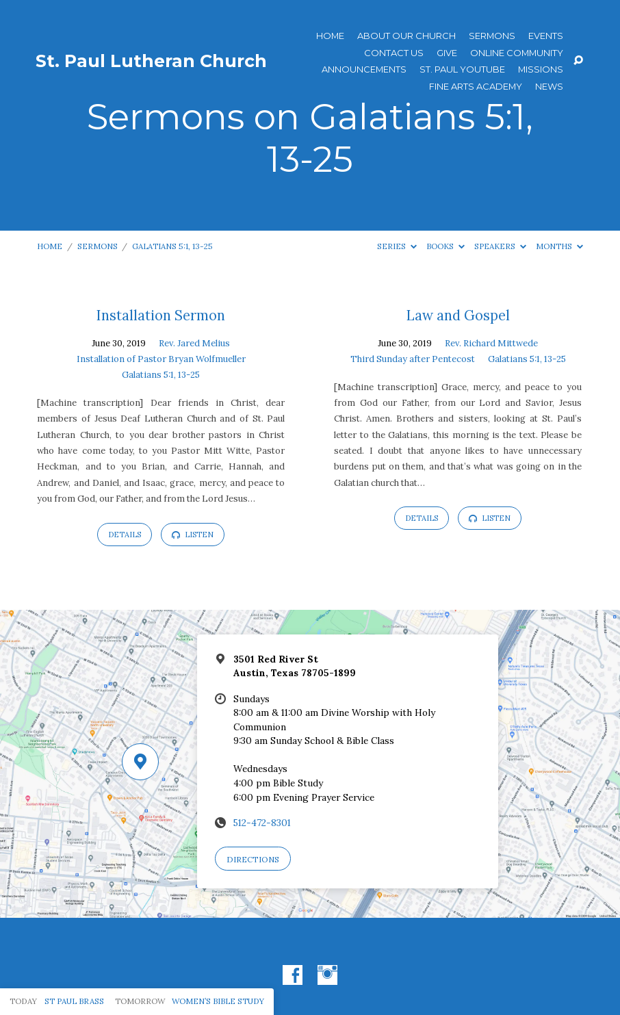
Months (559, 246)
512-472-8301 (262, 823)
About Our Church (406, 35)
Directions (253, 859)
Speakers (500, 246)
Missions (540, 69)
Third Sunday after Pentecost (412, 359)
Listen (193, 534)
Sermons (492, 35)
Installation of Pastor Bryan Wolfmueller (161, 359)
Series (397, 246)
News (549, 86)
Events (545, 35)
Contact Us (394, 53)
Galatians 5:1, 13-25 (172, 246)
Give (447, 53)
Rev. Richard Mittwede (491, 343)
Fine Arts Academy (475, 86)
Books (445, 246)
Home (330, 35)
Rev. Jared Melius (194, 343)
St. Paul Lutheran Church (151, 61)
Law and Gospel (458, 315)
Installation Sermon (160, 315)
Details (124, 534)
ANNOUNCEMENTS (364, 69)
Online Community (516, 53)
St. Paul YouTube (462, 69)
